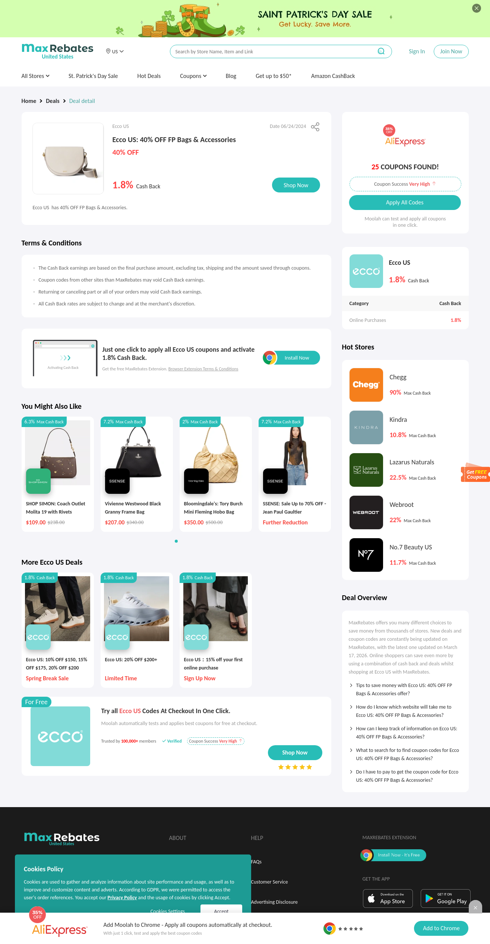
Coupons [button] (193, 75)
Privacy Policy (122, 897)
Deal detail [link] (82, 100)
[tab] (405, 687)
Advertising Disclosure (274, 902)
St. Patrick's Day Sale (93, 75)
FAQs (256, 862)
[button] (114, 51)
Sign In (417, 51)
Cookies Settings (168, 911)
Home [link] (29, 100)
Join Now (451, 51)
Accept (221, 911)
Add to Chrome (441, 928)
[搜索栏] (266, 52)
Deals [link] (52, 100)
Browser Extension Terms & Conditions (203, 368)
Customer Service (269, 882)
